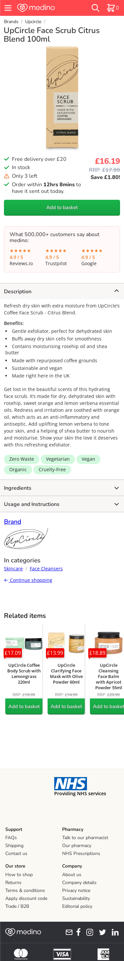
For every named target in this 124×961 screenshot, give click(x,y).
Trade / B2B (17, 906)
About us (71, 875)
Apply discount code (26, 898)
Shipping (14, 845)
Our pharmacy (76, 845)
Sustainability (76, 898)
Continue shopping (28, 580)
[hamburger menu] (8, 8)
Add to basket (62, 207)
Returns (13, 882)
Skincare (13, 568)
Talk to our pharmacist (85, 838)
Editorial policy (77, 906)
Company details (79, 882)
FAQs (11, 838)
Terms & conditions (25, 890)
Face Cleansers (46, 568)
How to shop (19, 875)
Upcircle (33, 21)
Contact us (16, 853)
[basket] (112, 8)
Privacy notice (76, 890)
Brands (11, 21)
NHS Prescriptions (81, 853)
